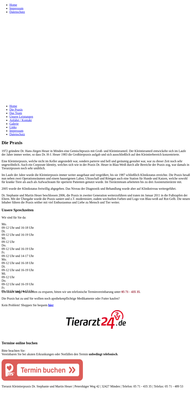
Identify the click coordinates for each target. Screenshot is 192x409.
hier (51, 305)
